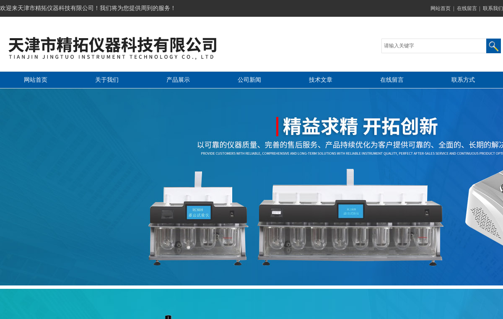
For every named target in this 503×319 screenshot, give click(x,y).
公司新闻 (249, 80)
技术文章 (320, 80)
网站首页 (440, 8)
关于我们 (107, 80)
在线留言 (467, 8)
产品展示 (178, 80)
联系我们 (493, 8)
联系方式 (463, 80)
